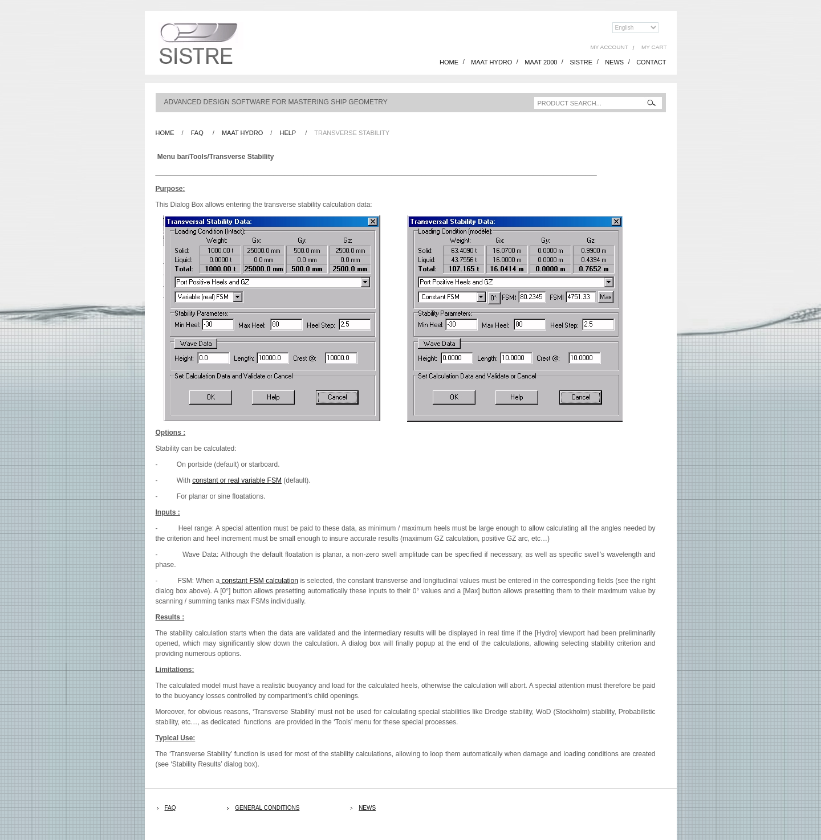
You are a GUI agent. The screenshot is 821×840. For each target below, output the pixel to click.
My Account (609, 47)
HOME (449, 62)
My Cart (653, 47)
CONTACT (651, 62)
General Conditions (267, 808)
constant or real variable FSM (237, 480)
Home (165, 132)
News (367, 808)
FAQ (197, 132)
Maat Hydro (242, 132)
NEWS (614, 62)
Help (287, 132)
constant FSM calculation (259, 581)
